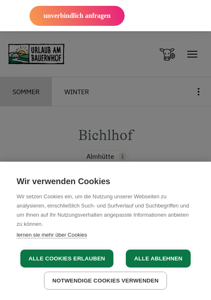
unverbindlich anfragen (77, 15)
